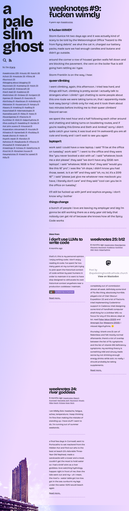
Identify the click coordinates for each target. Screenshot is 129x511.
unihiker (119, 247)
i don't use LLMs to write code (66, 241)
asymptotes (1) (11, 154)
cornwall (53, 401)
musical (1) (27, 126)
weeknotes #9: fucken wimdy (75, 11)
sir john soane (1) (12, 126)
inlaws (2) (23, 95)
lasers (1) (8, 107)
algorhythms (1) (31, 120)
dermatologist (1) (26, 110)
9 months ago (56, 398)
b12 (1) (19, 120)
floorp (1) (34, 141)
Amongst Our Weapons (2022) (105, 322)
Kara (12, 67)
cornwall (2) (9, 89)
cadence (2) (23, 92)
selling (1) (30, 107)
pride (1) (35, 123)
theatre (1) (9, 132)
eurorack (102, 247)
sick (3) (34, 85)
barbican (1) (22, 101)
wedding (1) (24, 123)
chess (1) (21, 148)
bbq (51, 403)
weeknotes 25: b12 (107, 239)
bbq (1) (25, 113)
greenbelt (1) (21, 132)
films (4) (31, 76)
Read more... (55, 298)
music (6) (25, 73)
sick (97, 250)
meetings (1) (9, 148)
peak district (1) (11, 135)
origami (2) (35, 95)
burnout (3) (9, 79)
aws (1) (33, 113)
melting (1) (19, 107)
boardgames (120, 245)
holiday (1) (34, 132)
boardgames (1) (11, 117)
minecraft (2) (23, 89)
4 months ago (56, 248)
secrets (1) (31, 98)
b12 (92, 250)
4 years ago (55, 22)
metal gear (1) (22, 145)
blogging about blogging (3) (17, 82)
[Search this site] (5, 60)
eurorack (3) (10, 85)
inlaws (62, 403)
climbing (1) (35, 101)
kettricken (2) (10, 95)
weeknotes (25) (11, 73)
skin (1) (24, 135)
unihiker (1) (9, 120)
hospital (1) (9, 145)
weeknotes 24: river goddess (62, 390)
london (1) (25, 138)
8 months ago (97, 245)
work (56, 403)
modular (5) (19, 76)
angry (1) (35, 104)
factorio (94, 247)
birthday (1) (9, 101)
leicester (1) (9, 104)
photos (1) (9, 141)
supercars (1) (23, 104)
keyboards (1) (22, 141)
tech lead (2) (10, 92)
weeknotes (67, 22)
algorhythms (105, 250)
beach (76, 398)
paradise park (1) (12, 113)
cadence (111, 247)
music (82, 401)
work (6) (36, 73)
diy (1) (6, 157)
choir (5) (8, 76)
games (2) (8, 98)
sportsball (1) (10, 110)
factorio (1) (26, 117)
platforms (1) (34, 148)
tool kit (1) (8, 151)
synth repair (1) (11, 138)
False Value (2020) (107, 319)
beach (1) (19, 98)
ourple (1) (33, 129)
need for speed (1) (28, 154)
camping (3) (23, 85)
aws (68, 403)
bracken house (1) (23, 151)
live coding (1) (10, 123)
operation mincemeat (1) (15, 129)
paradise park (63, 401)
